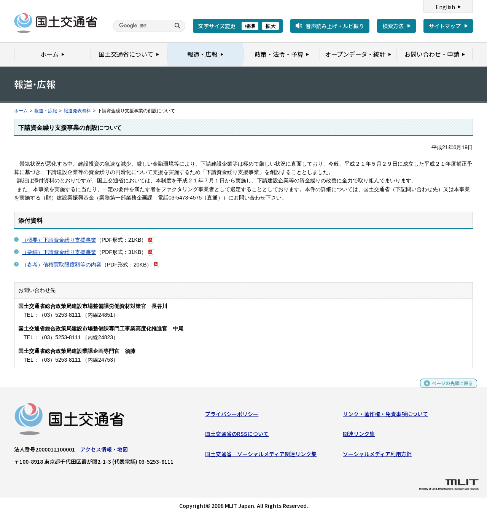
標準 (250, 26)
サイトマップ (445, 26)
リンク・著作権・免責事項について (385, 416)
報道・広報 (45, 110)
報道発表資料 (77, 110)
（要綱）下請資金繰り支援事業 (59, 252)
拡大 (270, 26)
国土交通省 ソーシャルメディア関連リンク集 (261, 456)
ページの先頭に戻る (449, 388)
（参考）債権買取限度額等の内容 (62, 265)
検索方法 (393, 26)
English (445, 7)
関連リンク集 (359, 435)
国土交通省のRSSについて (237, 435)
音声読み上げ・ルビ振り (335, 26)
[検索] (140, 26)
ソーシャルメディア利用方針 (377, 456)
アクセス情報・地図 (104, 451)
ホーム (21, 110)
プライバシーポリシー (231, 416)
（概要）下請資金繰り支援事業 (59, 240)
